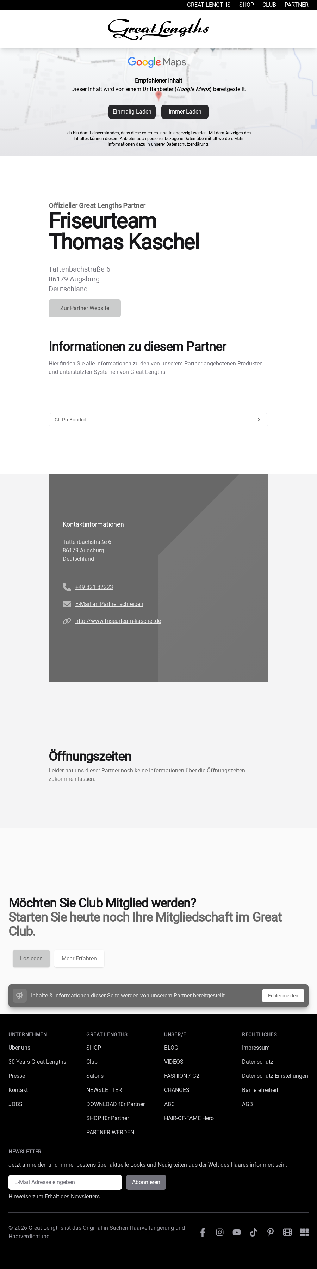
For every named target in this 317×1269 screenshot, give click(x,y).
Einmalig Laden (132, 111)
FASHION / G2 (181, 1076)
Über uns (19, 1047)
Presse (16, 1076)
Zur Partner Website (84, 308)
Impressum (256, 1047)
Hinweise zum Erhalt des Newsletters (54, 1196)
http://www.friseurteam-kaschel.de (118, 621)
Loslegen (31, 958)
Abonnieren (146, 1182)
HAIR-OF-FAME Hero (189, 1118)
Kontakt (18, 1090)
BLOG (171, 1047)
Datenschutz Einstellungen (275, 1076)
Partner (297, 4)
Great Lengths (209, 4)
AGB (247, 1104)
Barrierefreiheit (260, 1090)
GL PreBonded (158, 419)
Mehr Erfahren (79, 958)
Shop (246, 4)
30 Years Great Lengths (37, 1061)
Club (269, 4)
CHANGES (176, 1090)
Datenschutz (257, 1061)
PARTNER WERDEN (110, 1132)
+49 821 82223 (94, 587)
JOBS (15, 1104)
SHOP (93, 1047)
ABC (169, 1104)
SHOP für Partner (107, 1118)
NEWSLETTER (104, 1090)
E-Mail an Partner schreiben (109, 604)
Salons (95, 1076)
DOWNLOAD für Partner (115, 1104)
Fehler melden (283, 995)
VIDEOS (174, 1061)
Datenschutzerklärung (187, 144)
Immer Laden (185, 111)
